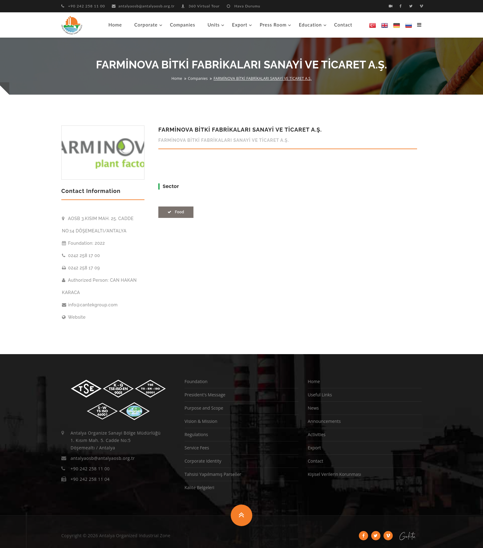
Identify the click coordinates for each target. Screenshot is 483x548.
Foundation (196, 381)
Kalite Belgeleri (199, 487)
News (313, 408)
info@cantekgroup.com (90, 304)
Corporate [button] (146, 24)
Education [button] (310, 24)
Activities (317, 434)
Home (115, 24)
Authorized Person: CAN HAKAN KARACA (99, 286)
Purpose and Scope (204, 408)
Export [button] (239, 24)
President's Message (205, 395)
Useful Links (320, 395)
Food (176, 212)
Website (74, 317)
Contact (343, 24)
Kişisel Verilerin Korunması (334, 474)
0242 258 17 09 (81, 267)
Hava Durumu (243, 6)
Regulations (196, 434)
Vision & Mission (201, 421)
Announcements (324, 421)
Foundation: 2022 (83, 243)
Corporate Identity (203, 461)
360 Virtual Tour (200, 6)
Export (314, 448)
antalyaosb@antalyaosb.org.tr (143, 6)
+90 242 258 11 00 (83, 6)
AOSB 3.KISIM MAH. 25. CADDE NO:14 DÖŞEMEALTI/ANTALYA (98, 224)
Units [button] (214, 24)
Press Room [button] (273, 24)
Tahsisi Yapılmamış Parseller (213, 474)
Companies (182, 24)
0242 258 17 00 (81, 255)
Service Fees (197, 448)
